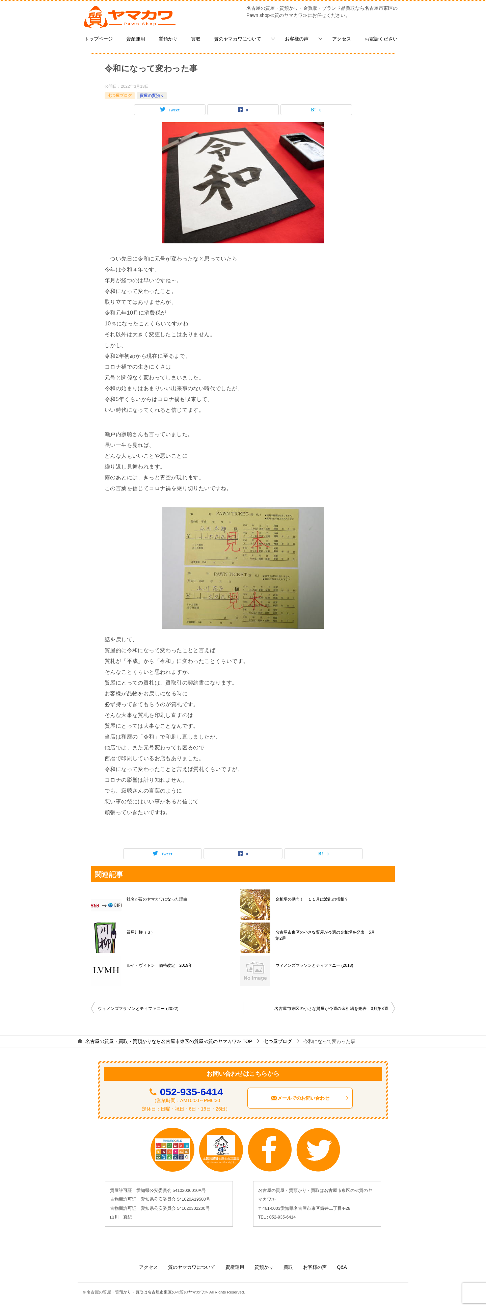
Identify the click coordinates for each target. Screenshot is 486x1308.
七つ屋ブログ (120, 95)
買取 (195, 39)
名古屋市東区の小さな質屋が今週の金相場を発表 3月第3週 (331, 1008)
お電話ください (381, 39)
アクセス (341, 39)
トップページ (98, 39)
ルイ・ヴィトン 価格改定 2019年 (159, 965)
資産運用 (135, 39)
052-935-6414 (191, 1091)
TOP (168, 1041)
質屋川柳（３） (141, 932)
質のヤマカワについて (237, 39)
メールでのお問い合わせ (310, 1098)
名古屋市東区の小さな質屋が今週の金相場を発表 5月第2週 (325, 935)
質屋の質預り (152, 95)
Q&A (342, 1267)
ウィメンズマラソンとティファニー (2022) (138, 1008)
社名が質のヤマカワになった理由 (157, 899)
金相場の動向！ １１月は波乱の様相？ (311, 899)
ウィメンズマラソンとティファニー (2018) (314, 965)
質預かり (168, 39)
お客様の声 (296, 39)
